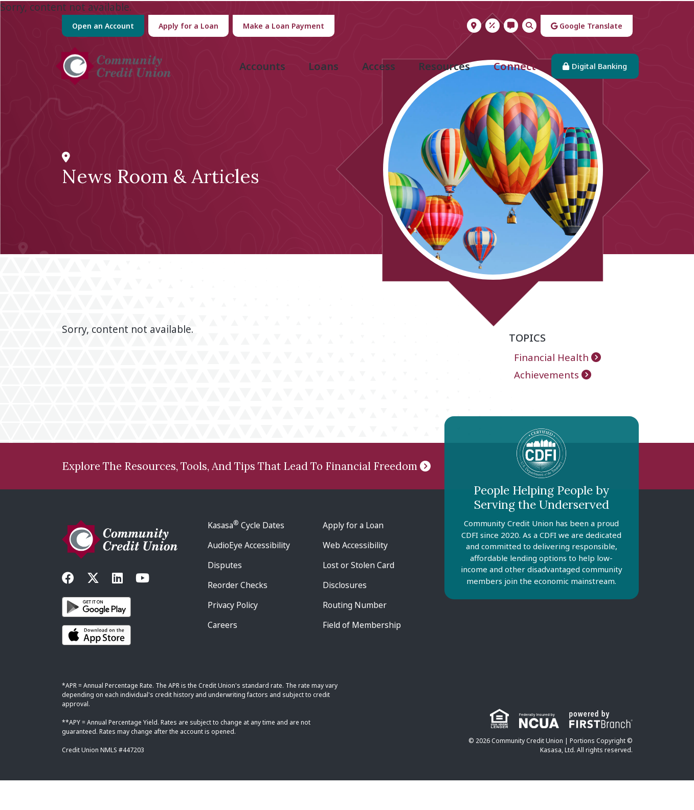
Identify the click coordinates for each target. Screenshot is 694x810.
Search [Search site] (529, 25)
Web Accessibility (356, 574)
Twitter (93, 607)
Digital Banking (593, 73)
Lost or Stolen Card (359, 594)
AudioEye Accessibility (250, 574)
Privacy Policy (234, 634)
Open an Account (103, 26)
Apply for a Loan (188, 26)
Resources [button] (438, 73)
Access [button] (372, 73)
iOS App (96, 665)
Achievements (546, 388)
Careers (223, 654)
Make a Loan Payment (283, 26)
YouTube (142, 607)
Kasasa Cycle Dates (247, 554)
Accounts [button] (256, 73)
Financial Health (551, 370)
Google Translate (586, 26)
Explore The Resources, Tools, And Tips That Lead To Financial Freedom (246, 479)
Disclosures (345, 614)
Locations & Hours (474, 25)
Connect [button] (508, 73)
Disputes (225, 594)
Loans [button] (317, 73)
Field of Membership (362, 654)
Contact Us (511, 25)
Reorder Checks (237, 614)
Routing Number (355, 634)
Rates (492, 25)
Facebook (68, 607)
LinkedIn (117, 607)
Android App (96, 636)
